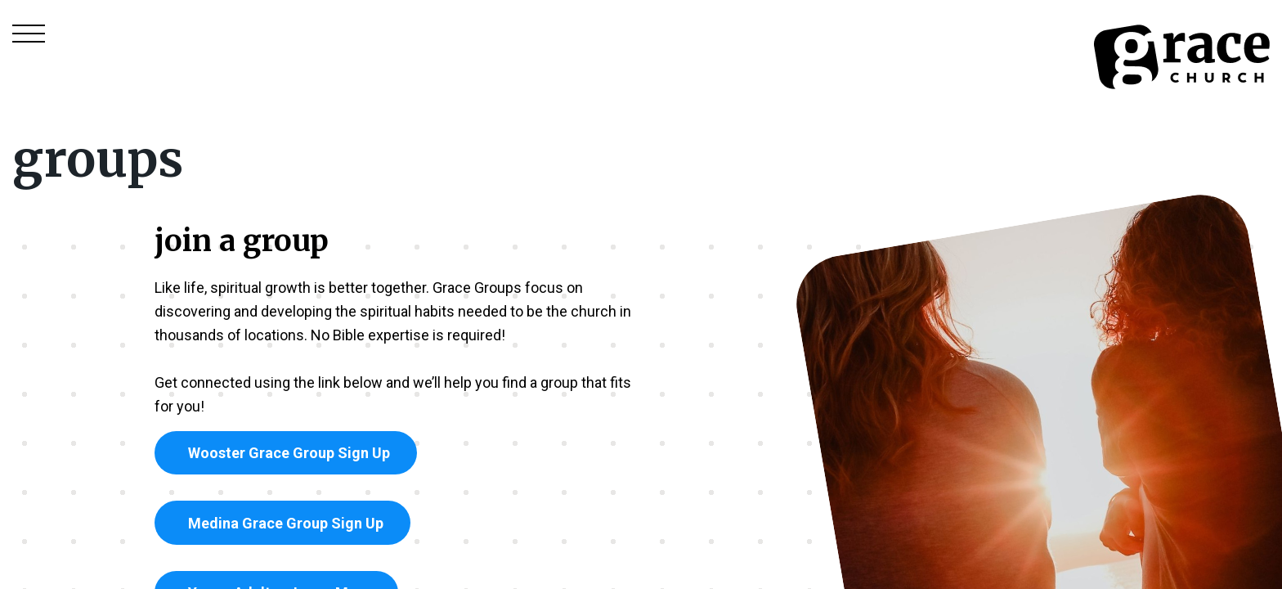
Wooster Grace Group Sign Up (286, 452)
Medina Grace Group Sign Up (282, 523)
